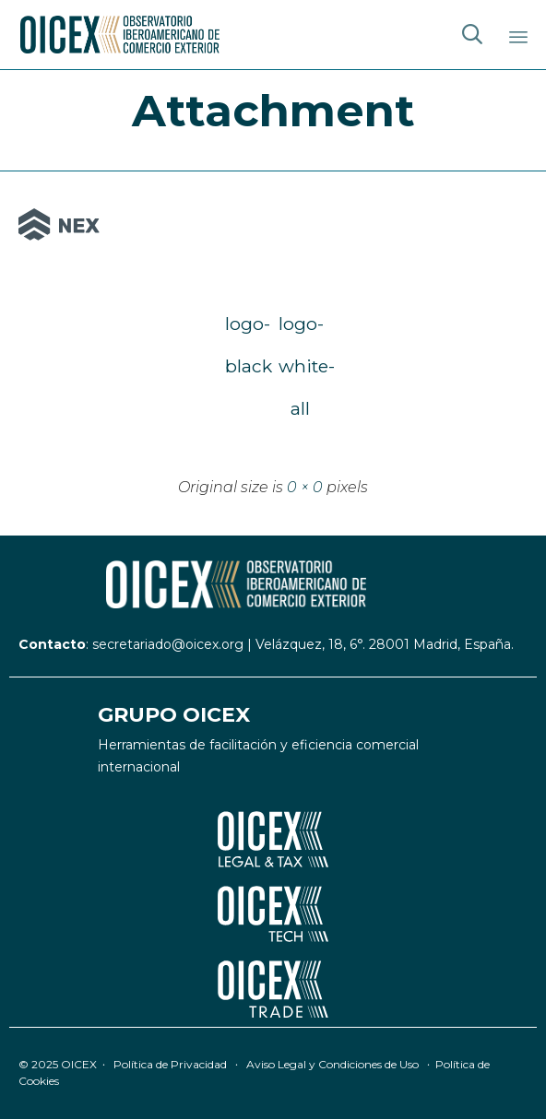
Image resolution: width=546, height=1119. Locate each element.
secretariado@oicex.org (167, 644)
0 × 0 (305, 487)
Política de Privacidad (170, 1064)
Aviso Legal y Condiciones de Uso (332, 1064)
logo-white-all (300, 328)
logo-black (246, 328)
